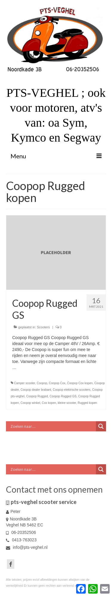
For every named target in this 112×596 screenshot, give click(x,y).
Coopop (42, 383)
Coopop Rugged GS (63, 396)
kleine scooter (67, 403)
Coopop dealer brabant (36, 389)
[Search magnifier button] (101, 426)
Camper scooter (24, 383)
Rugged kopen (87, 403)
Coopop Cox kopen (80, 383)
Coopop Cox (57, 383)
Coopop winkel (30, 403)
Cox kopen (49, 403)
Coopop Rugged (37, 396)
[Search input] (52, 426)
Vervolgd (26, 367)
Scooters (43, 327)
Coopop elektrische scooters (71, 389)
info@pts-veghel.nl (26, 547)
